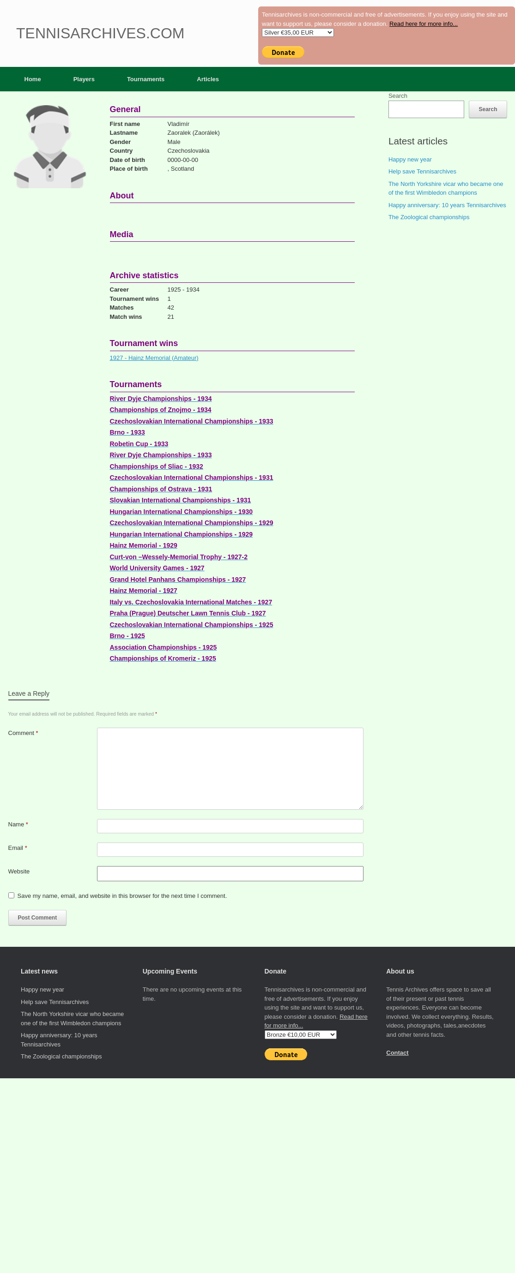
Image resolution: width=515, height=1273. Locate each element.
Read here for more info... (423, 23)
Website (19, 871)
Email (17, 847)
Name (18, 824)
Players (84, 79)
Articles (208, 79)
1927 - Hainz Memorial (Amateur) (154, 357)
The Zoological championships (429, 217)
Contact (397, 1052)
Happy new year (410, 159)
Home (32, 79)
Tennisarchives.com (100, 33)
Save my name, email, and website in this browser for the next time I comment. (122, 895)
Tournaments (145, 79)
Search (397, 95)
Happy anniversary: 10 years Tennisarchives (447, 205)
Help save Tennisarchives (422, 171)
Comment (23, 732)
